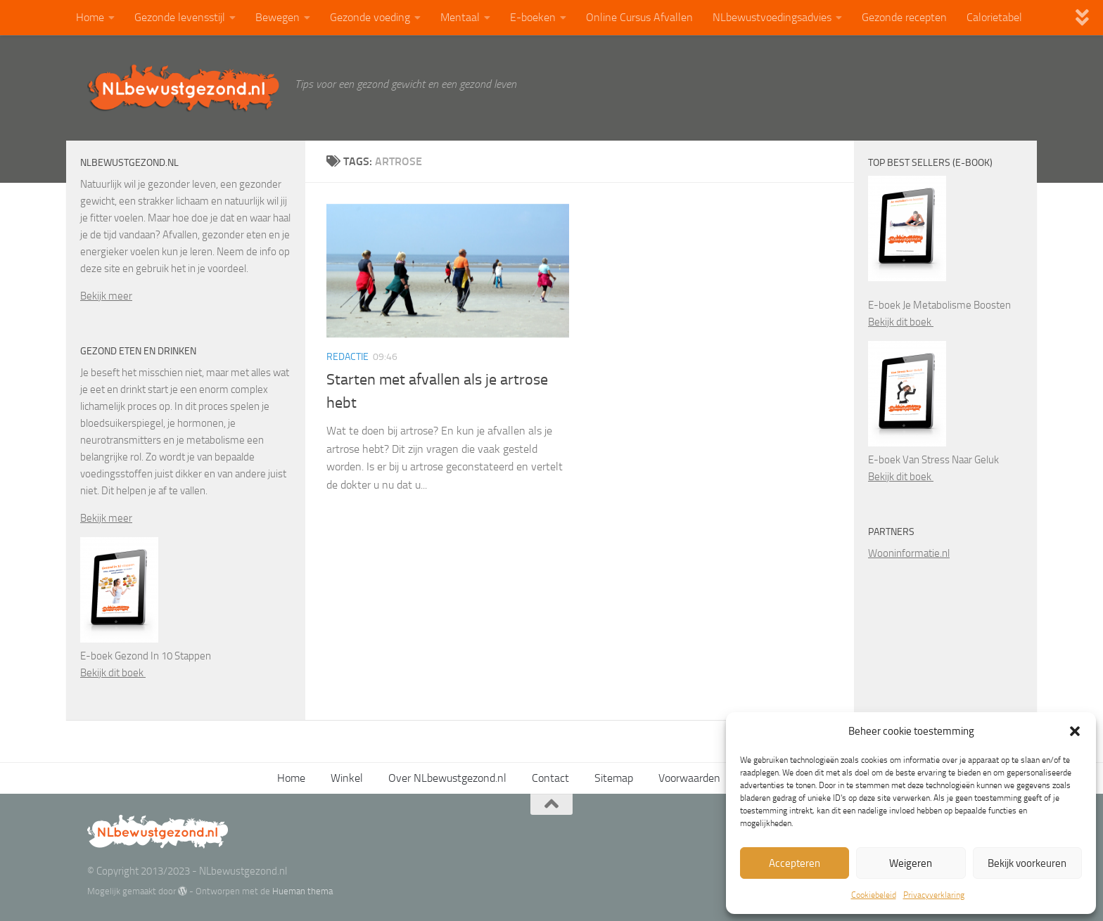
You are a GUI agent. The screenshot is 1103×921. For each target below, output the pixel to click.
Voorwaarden (689, 778)
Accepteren (794, 863)
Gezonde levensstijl (179, 17)
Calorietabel (994, 17)
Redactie (347, 357)
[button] (1075, 731)
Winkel (347, 778)
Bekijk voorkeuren (1027, 863)
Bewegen (277, 17)
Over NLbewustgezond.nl (447, 778)
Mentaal (460, 17)
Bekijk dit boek (113, 672)
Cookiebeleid (873, 895)
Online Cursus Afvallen (639, 17)
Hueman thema (302, 891)
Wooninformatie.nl (909, 553)
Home (90, 17)
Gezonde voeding (370, 17)
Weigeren (910, 863)
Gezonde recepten (904, 17)
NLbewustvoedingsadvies (772, 17)
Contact (550, 778)
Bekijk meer (106, 296)
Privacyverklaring (933, 895)
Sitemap (613, 778)
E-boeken (533, 17)
